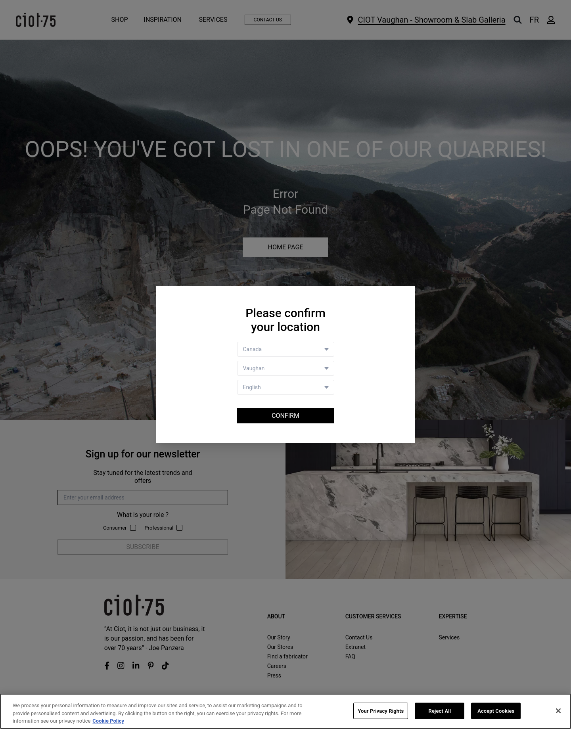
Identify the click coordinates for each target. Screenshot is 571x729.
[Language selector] (285, 387)
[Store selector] (285, 368)
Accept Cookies (495, 711)
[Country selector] (285, 349)
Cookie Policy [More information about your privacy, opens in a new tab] (108, 721)
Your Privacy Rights (381, 711)
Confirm (285, 415)
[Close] (558, 710)
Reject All (440, 711)
